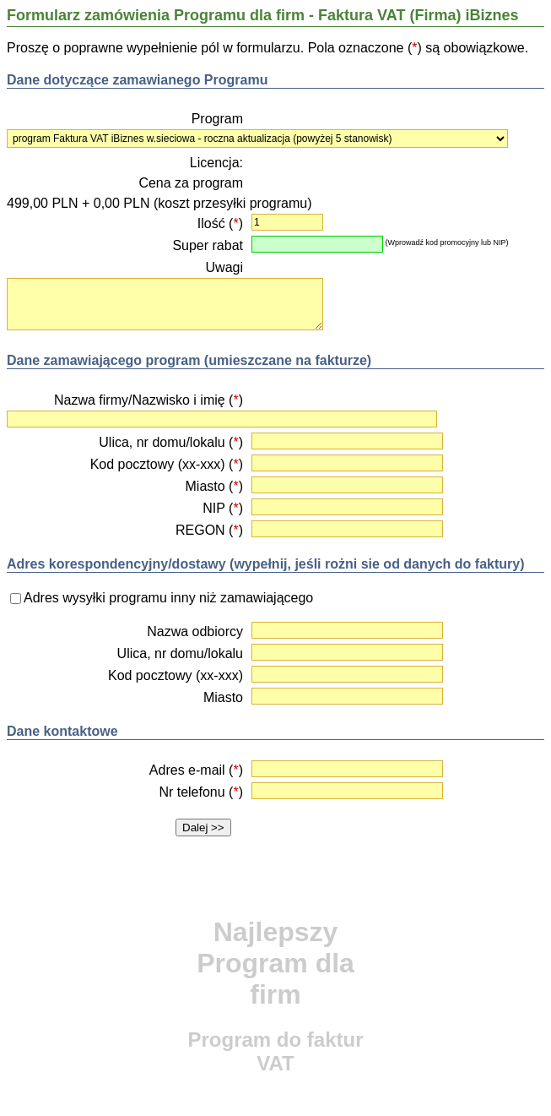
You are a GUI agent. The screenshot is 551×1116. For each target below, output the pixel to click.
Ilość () (220, 223)
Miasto (223, 697)
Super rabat (207, 245)
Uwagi (224, 267)
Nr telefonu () (201, 792)
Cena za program (190, 183)
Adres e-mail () (196, 770)
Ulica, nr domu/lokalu (180, 653)
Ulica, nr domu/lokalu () (171, 442)
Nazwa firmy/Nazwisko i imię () (148, 400)
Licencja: (216, 162)
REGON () (209, 530)
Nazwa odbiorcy (195, 631)
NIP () (223, 508)
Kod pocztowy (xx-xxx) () (166, 464)
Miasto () (214, 486)
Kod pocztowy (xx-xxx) (175, 675)
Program (217, 119)
